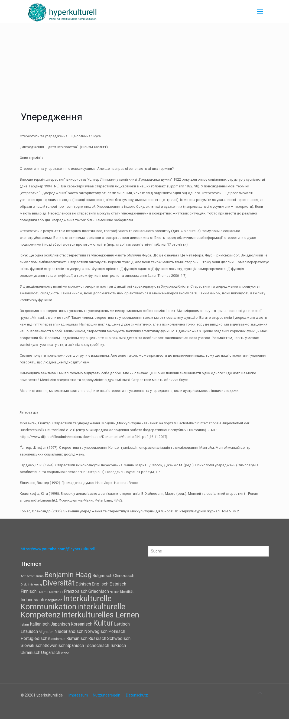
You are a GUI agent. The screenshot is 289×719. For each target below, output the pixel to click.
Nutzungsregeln (106, 695)
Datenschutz (137, 695)
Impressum (78, 695)
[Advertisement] (144, 64)
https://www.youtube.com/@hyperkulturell (58, 549)
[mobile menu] (260, 11)
